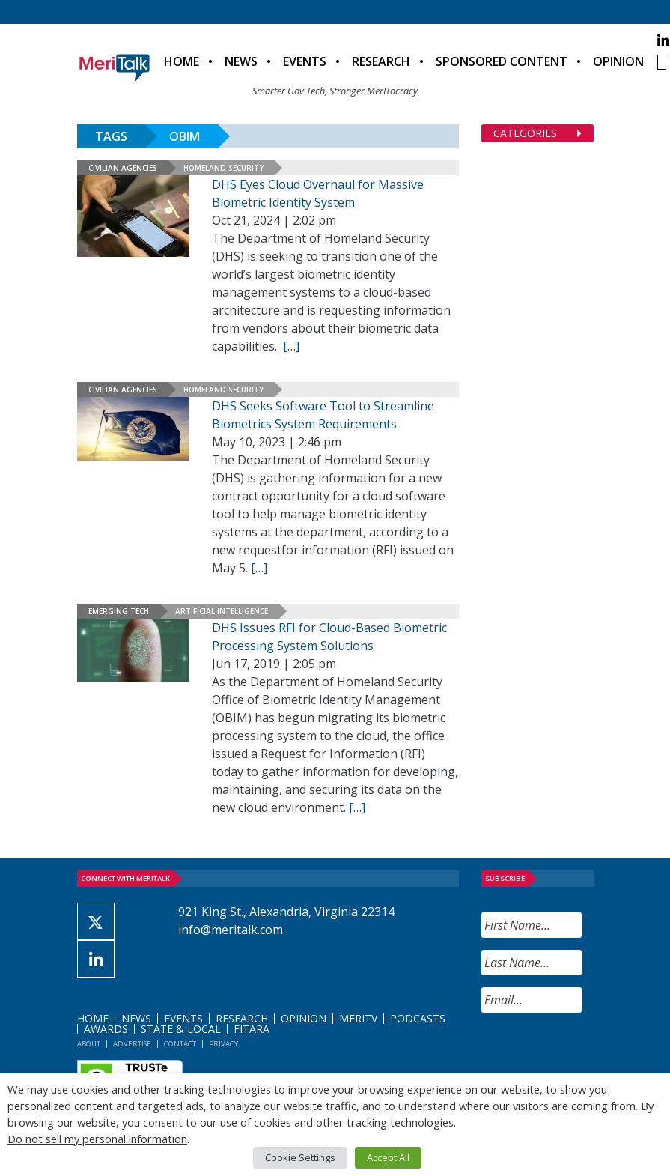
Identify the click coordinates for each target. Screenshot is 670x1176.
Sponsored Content (501, 61)
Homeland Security (223, 168)
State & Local (181, 1029)
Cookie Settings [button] (300, 1157)
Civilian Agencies (122, 168)
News (241, 61)
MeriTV (358, 1018)
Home (181, 61)
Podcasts (417, 1018)
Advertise (132, 1044)
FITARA (251, 1029)
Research (381, 61)
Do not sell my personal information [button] (97, 1138)
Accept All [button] (388, 1157)
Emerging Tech (118, 611)
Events (304, 61)
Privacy (223, 1044)
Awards (106, 1029)
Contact (180, 1044)
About (88, 1044)
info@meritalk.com (230, 929)
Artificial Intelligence (221, 611)
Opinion (618, 61)
